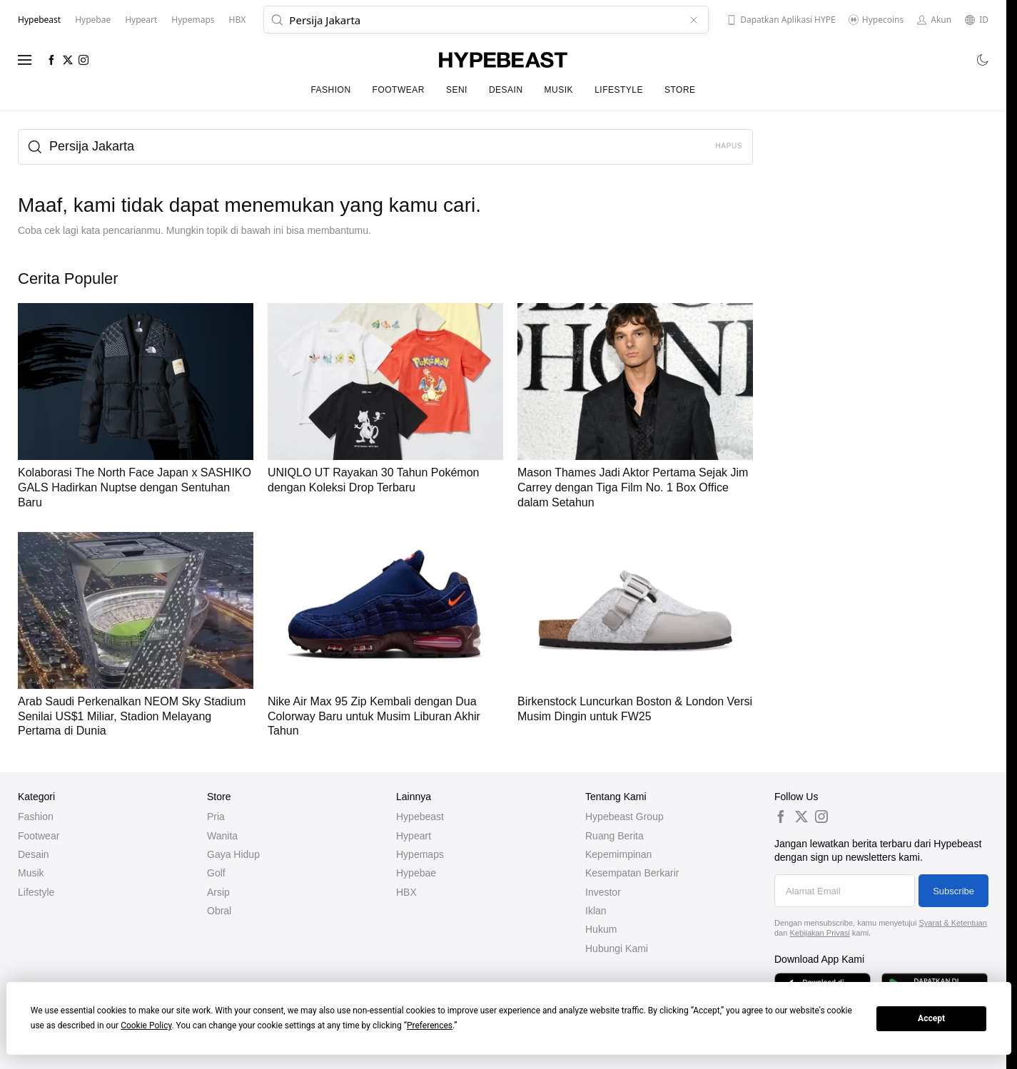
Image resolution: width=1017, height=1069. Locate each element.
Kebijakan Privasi (819, 933)
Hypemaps (420, 854)
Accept (931, 1018)
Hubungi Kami (616, 948)
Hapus (729, 146)
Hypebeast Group (624, 816)
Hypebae (416, 873)
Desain (506, 90)
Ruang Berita (614, 836)
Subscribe (953, 891)
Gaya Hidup (233, 854)
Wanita (222, 836)
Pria (216, 816)
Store (680, 90)
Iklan (596, 910)
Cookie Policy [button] (146, 1025)
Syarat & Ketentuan (952, 923)
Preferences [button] (429, 1025)
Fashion (330, 90)
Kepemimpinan (618, 854)
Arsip (218, 892)
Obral (219, 910)
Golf (216, 873)
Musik (559, 90)
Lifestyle (618, 90)
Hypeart (413, 836)
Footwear (399, 90)
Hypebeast (420, 816)
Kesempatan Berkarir (632, 873)
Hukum (601, 929)
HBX (406, 892)
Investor (603, 892)
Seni (456, 90)
